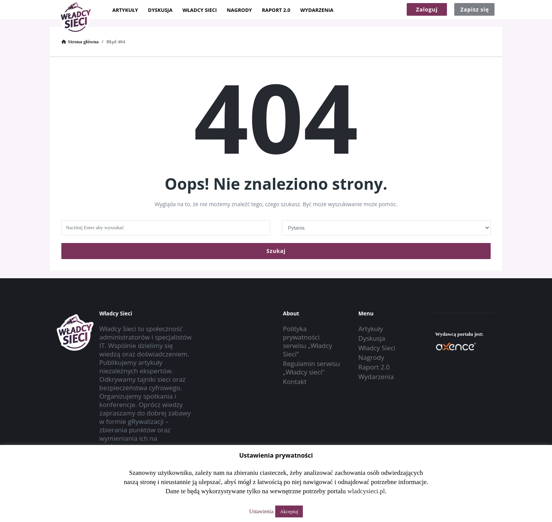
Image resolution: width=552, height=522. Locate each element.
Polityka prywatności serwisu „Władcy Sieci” (307, 341)
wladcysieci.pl (366, 491)
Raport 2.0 (276, 10)
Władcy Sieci (199, 10)
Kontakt (295, 381)
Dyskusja (160, 10)
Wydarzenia (317, 10)
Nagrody (239, 10)
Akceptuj (289, 511)
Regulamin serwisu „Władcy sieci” (311, 367)
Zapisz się (474, 9)
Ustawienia (261, 511)
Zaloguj (427, 9)
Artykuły (125, 10)
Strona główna (80, 41)
